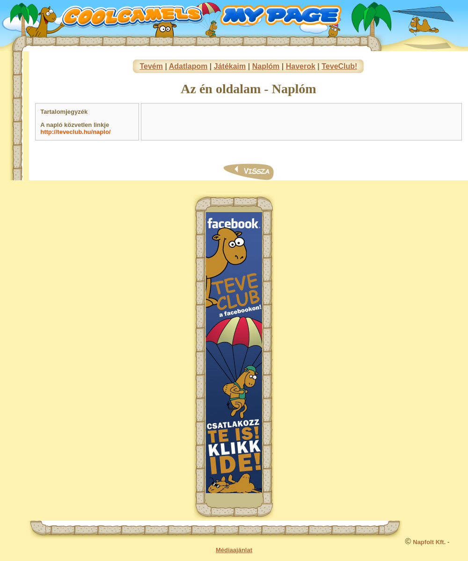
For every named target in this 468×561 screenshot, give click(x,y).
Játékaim (230, 66)
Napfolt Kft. (429, 542)
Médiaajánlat (234, 550)
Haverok (300, 66)
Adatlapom (188, 66)
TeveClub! (339, 66)
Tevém (151, 66)
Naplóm (266, 66)
